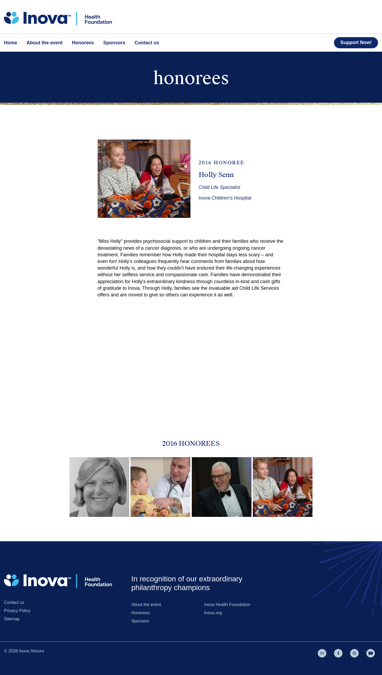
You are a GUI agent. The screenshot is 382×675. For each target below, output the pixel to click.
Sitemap (12, 619)
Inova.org (213, 613)
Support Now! (356, 42)
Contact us (14, 602)
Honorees (140, 613)
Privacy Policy (17, 610)
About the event (146, 604)
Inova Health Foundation (227, 604)
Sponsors (140, 621)
